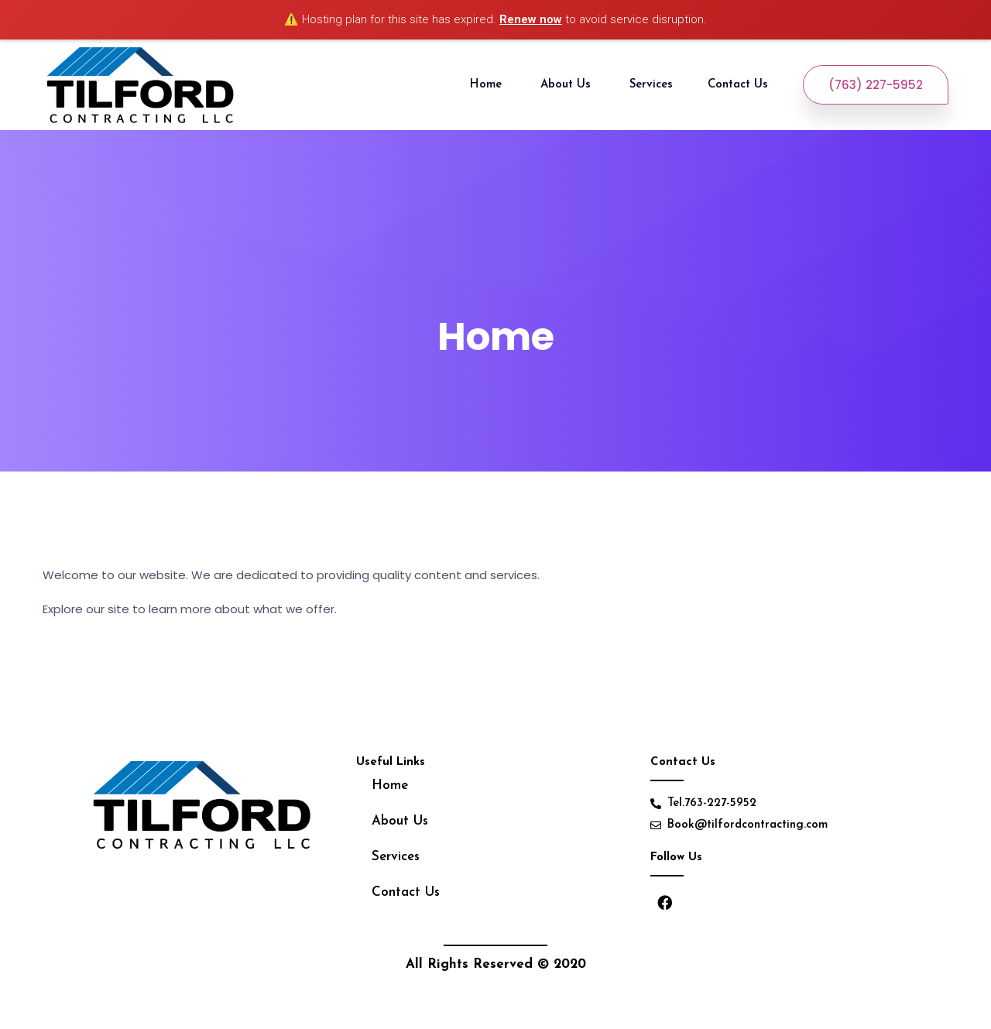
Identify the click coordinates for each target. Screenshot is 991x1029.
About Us (567, 85)
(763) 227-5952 (875, 85)
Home (488, 85)
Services (396, 856)
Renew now (530, 19)
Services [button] (651, 85)
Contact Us (740, 85)
